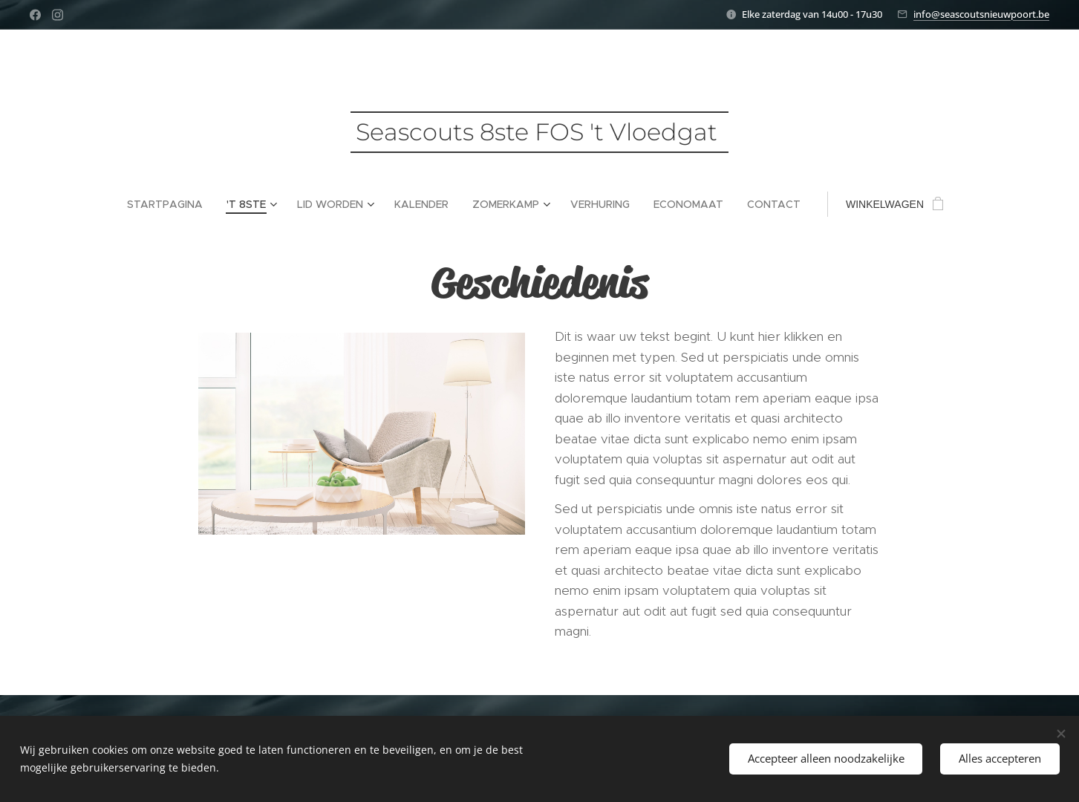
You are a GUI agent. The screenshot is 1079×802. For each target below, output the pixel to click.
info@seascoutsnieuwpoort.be (981, 14)
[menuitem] (171, 204)
